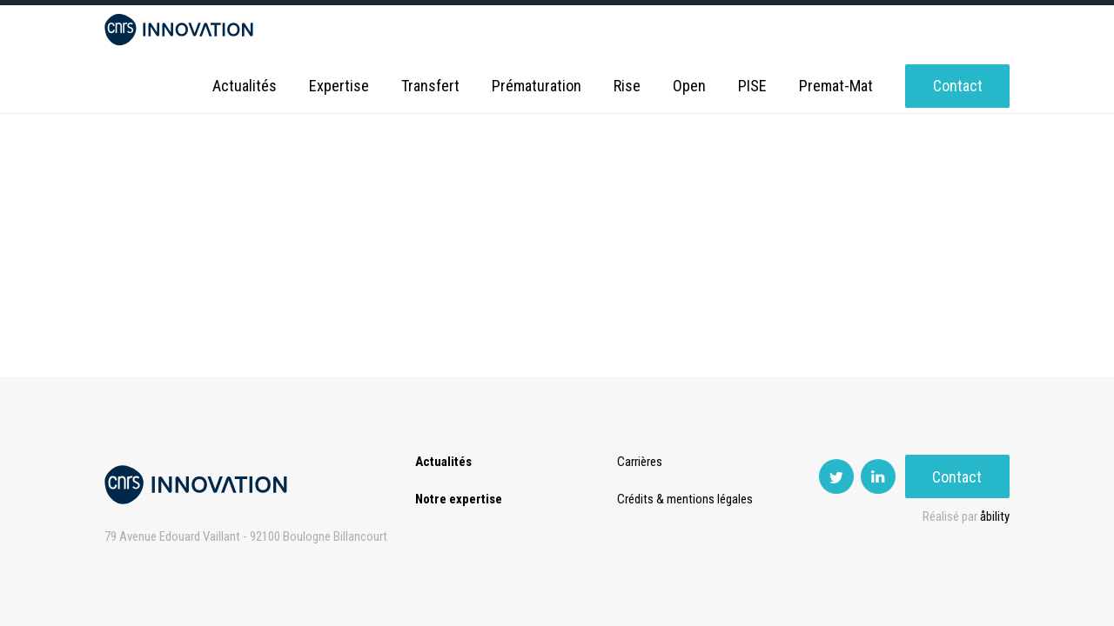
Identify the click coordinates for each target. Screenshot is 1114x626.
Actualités (244, 86)
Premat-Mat (836, 86)
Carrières (639, 462)
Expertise (339, 86)
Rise (627, 86)
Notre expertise (458, 499)
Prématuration (536, 86)
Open (689, 86)
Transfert (430, 86)
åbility (995, 516)
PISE (752, 86)
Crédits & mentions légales (685, 499)
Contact (958, 86)
